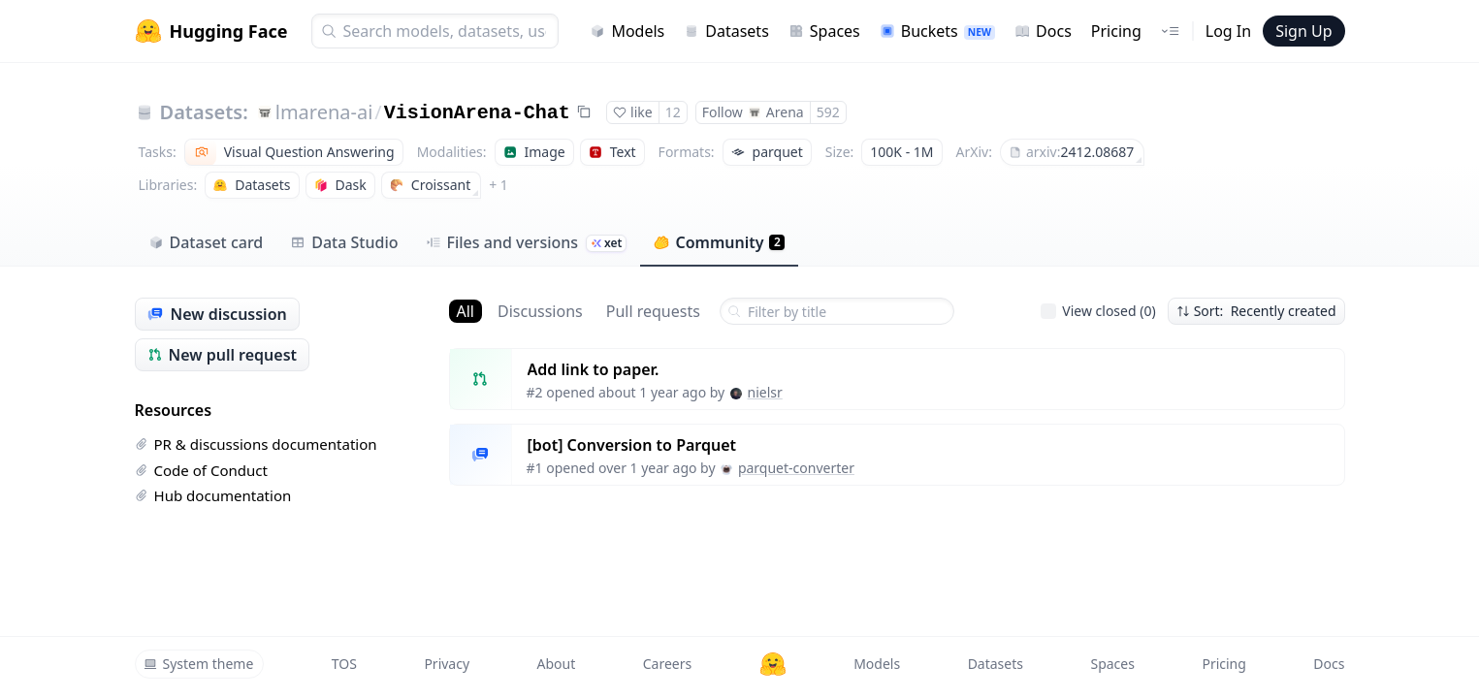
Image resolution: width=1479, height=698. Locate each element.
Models (627, 31)
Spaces (824, 31)
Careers (667, 663)
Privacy (446, 663)
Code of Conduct (201, 470)
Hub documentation (213, 495)
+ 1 (498, 184)
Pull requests (653, 311)
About (556, 663)
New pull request (222, 354)
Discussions (540, 311)
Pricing (1116, 31)
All (465, 311)
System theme (199, 663)
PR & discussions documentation (256, 444)
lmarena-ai (324, 112)
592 (828, 112)
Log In (1228, 31)
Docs (1043, 31)
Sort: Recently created (1256, 310)
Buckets (937, 31)
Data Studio (344, 242)
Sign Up (1303, 31)
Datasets (726, 31)
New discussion (217, 314)
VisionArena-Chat (477, 113)
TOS (344, 663)
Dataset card (206, 242)
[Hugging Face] (773, 664)
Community (719, 242)
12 (673, 112)
